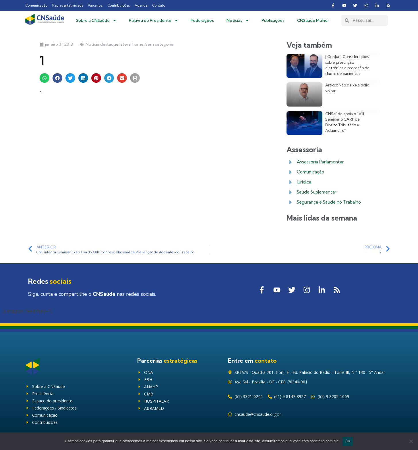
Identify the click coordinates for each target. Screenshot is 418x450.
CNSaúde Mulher (313, 20)
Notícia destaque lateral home (115, 44)
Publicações (273, 20)
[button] (44, 78)
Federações (202, 20)
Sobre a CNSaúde (96, 20)
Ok (347, 441)
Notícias (238, 20)
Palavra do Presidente (153, 20)
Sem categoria (159, 44)
